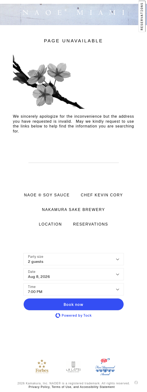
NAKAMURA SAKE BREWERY (73, 210)
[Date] (74, 274)
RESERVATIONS (142, 16)
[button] (73, 304)
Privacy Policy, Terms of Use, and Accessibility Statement (72, 387)
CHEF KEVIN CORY (102, 195)
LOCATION (50, 224)
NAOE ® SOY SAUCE (47, 195)
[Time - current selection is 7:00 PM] (74, 289)
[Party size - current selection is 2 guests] (74, 259)
